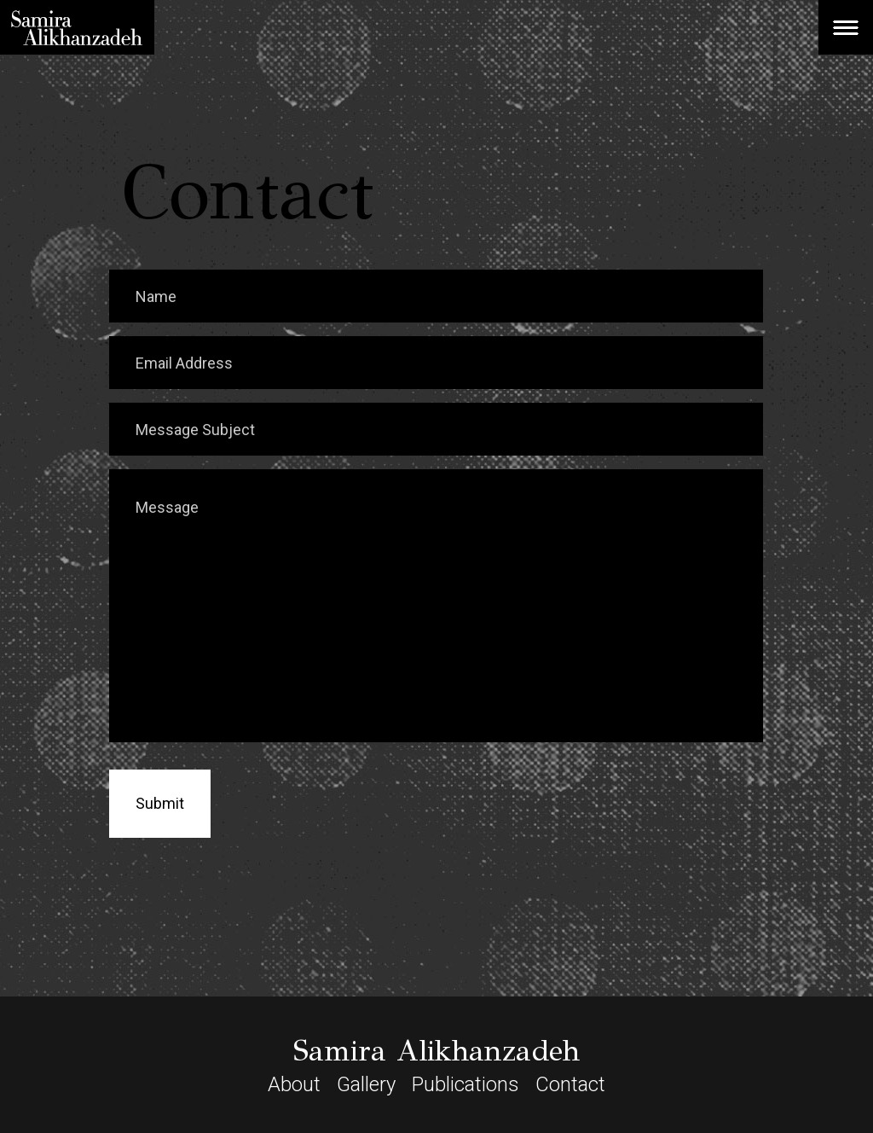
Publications (465, 1084)
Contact (570, 1084)
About (294, 1084)
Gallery (366, 1084)
